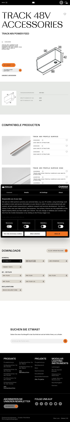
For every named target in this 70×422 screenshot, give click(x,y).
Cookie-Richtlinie (24, 417)
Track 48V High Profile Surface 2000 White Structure (49, 180)
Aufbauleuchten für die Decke (10, 366)
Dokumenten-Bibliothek (56, 374)
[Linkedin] (46, 403)
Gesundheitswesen (41, 376)
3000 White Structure (41, 154)
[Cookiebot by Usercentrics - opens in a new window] (60, 187)
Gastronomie (39, 371)
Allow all (57, 234)
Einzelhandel (39, 374)
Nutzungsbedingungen (10, 419)
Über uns (56, 418)
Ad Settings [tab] (43, 192)
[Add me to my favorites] (65, 14)
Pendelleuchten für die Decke (10, 374)
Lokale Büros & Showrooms (57, 379)
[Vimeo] (51, 403)
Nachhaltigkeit (57, 382)
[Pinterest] (60, 403)
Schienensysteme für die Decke (10, 383)
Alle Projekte (39, 379)
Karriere (54, 385)
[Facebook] (41, 403)
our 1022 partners (13, 202)
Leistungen (56, 367)
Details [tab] (26, 192)
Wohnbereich (39, 365)
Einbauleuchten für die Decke (10, 370)
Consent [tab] (9, 192)
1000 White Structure (41, 142)
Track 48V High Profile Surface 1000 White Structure (49, 174)
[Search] (61, 2)
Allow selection (35, 234)
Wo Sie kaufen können (57, 370)
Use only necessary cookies (13, 234)
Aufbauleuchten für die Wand (26, 363)
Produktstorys (9, 362)
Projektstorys (40, 362)
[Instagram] (37, 403)
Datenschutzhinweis (9, 417)
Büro (36, 368)
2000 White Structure (41, 148)
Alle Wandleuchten (24, 371)
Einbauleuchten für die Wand (26, 367)
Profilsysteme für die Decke (10, 378)
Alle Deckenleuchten (9, 387)
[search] (65, 341)
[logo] (33, 2)
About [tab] (61, 192)
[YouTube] (56, 403)
